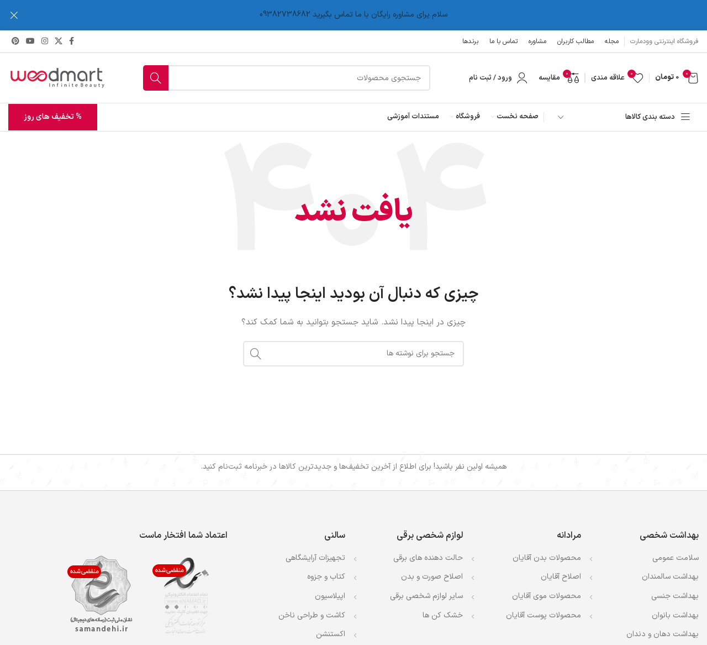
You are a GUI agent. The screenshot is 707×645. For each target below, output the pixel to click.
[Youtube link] (30, 41)
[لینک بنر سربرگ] (370, 15)
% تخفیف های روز (53, 117)
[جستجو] (286, 78)
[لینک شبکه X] (58, 41)
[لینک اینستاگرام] (44, 41)
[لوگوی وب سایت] (56, 77)
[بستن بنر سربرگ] (14, 15)
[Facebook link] (71, 41)
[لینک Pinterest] (15, 41)
